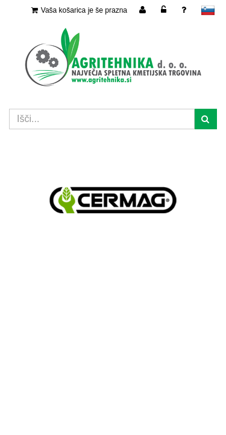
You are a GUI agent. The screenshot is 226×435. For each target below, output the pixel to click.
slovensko (208, 10)
